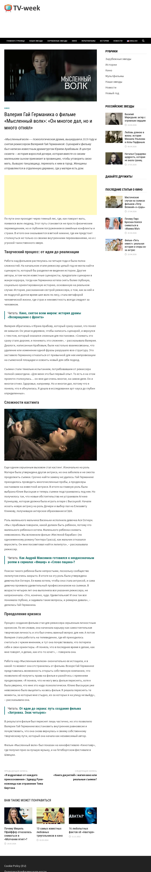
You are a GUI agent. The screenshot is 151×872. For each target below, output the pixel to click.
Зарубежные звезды (57, 41)
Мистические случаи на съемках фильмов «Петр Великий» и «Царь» (135, 202)
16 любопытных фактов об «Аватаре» (81, 830)
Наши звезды (36, 41)
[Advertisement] (50, 195)
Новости (117, 41)
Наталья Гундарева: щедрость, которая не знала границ (135, 157)
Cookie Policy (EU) (15, 866)
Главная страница (16, 41)
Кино (74, 41)
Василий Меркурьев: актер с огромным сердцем (135, 117)
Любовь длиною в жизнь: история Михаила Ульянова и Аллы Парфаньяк (135, 137)
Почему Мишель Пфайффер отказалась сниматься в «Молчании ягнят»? (18, 834)
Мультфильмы (88, 41)
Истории (104, 41)
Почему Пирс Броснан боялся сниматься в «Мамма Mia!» (133, 223)
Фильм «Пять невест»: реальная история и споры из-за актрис (135, 245)
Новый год (112, 93)
